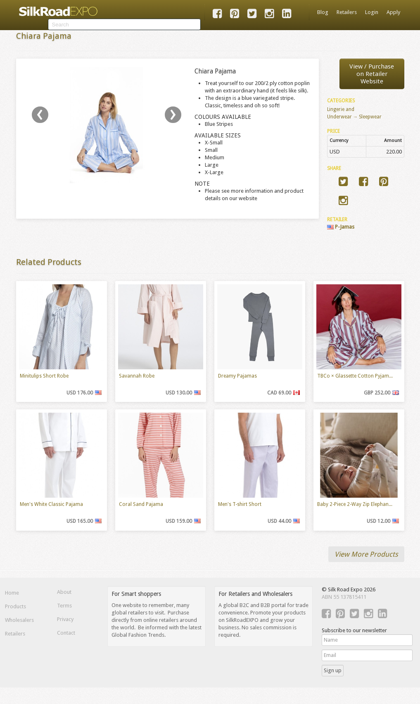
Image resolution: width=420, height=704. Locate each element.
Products (15, 606)
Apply (393, 12)
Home (12, 593)
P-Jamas (340, 227)
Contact (66, 633)
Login (371, 12)
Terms (64, 605)
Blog (322, 12)
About (64, 592)
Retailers (347, 12)
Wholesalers (19, 620)
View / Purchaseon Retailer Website (371, 74)
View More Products (366, 554)
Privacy (65, 619)
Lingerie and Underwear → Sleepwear (354, 113)
